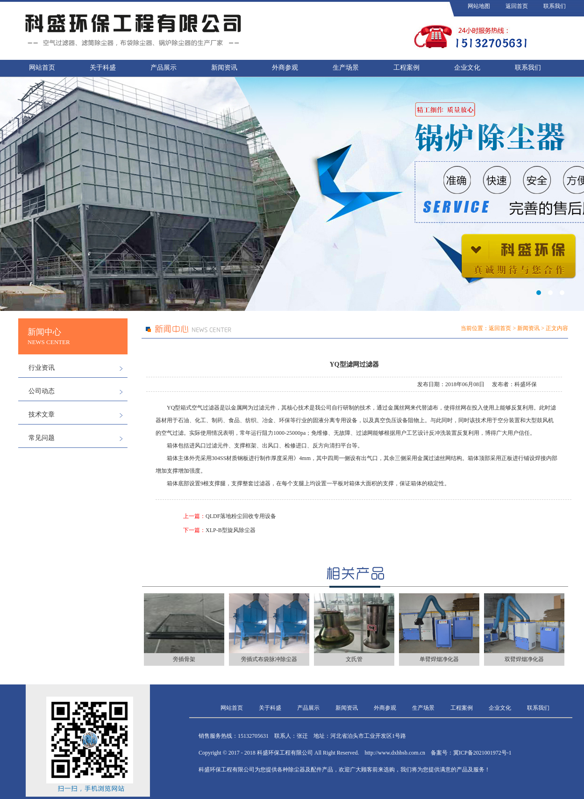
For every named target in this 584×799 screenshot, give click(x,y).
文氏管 (354, 659)
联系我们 (554, 6)
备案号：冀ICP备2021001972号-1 (471, 752)
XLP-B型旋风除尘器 (231, 530)
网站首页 (42, 67)
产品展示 (163, 67)
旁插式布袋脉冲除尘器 (269, 659)
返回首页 (517, 6)
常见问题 (41, 437)
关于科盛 (103, 67)
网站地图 (479, 6)
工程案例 (406, 67)
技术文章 (41, 414)
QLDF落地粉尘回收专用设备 (241, 516)
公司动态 (41, 391)
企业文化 (467, 67)
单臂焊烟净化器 (439, 659)
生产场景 (346, 67)
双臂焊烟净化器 (524, 659)
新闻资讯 (224, 67)
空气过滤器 (206, 407)
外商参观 (285, 67)
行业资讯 (41, 367)
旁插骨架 (184, 659)
